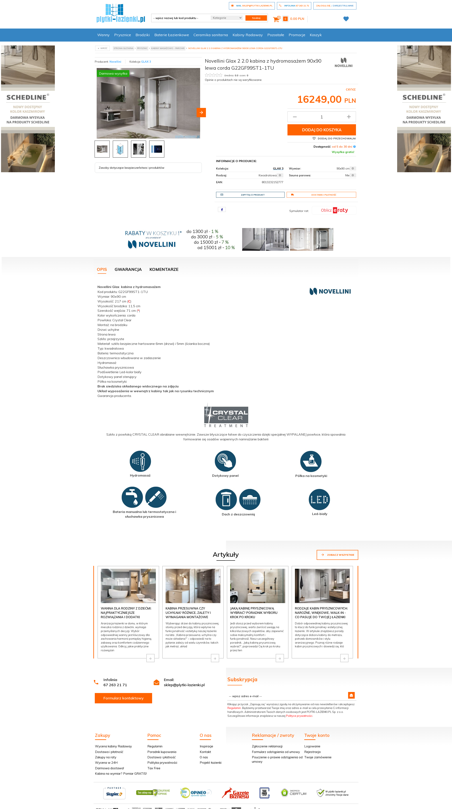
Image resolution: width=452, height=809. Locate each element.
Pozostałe (275, 34)
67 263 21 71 (115, 684)
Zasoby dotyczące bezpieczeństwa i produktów (131, 168)
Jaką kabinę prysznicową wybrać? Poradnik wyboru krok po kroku (254, 612)
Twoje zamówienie (318, 757)
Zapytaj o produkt (242, 194)
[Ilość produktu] (321, 117)
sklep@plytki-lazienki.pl (184, 684)
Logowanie (312, 746)
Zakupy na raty (105, 757)
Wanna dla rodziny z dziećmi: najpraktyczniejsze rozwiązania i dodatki (126, 612)
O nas (204, 757)
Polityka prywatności (162, 763)
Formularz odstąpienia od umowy (276, 752)
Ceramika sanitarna (211, 34)
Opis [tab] (102, 269)
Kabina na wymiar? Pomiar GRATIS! (121, 774)
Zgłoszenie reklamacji (267, 746)
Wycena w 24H (106, 763)
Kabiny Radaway (248, 34)
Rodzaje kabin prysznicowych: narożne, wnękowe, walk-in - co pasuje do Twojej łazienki (321, 612)
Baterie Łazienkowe (171, 34)
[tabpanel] (226, 405)
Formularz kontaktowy (123, 698)
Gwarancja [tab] (128, 269)
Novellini (115, 61)
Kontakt (205, 752)
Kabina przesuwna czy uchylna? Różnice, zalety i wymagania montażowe (188, 612)
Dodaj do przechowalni (334, 138)
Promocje (297, 34)
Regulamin (234, 708)
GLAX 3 (146, 61)
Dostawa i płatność (313, 194)
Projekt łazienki (210, 763)
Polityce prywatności (299, 715)
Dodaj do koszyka (321, 129)
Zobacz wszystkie (337, 555)
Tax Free (153, 768)
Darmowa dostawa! (109, 768)
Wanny (103, 34)
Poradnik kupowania (161, 752)
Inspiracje (206, 746)
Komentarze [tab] (163, 269)
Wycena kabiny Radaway (113, 746)
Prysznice (122, 34)
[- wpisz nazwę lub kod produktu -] (179, 18)
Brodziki (143, 34)
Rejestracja (312, 752)
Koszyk (316, 34)
